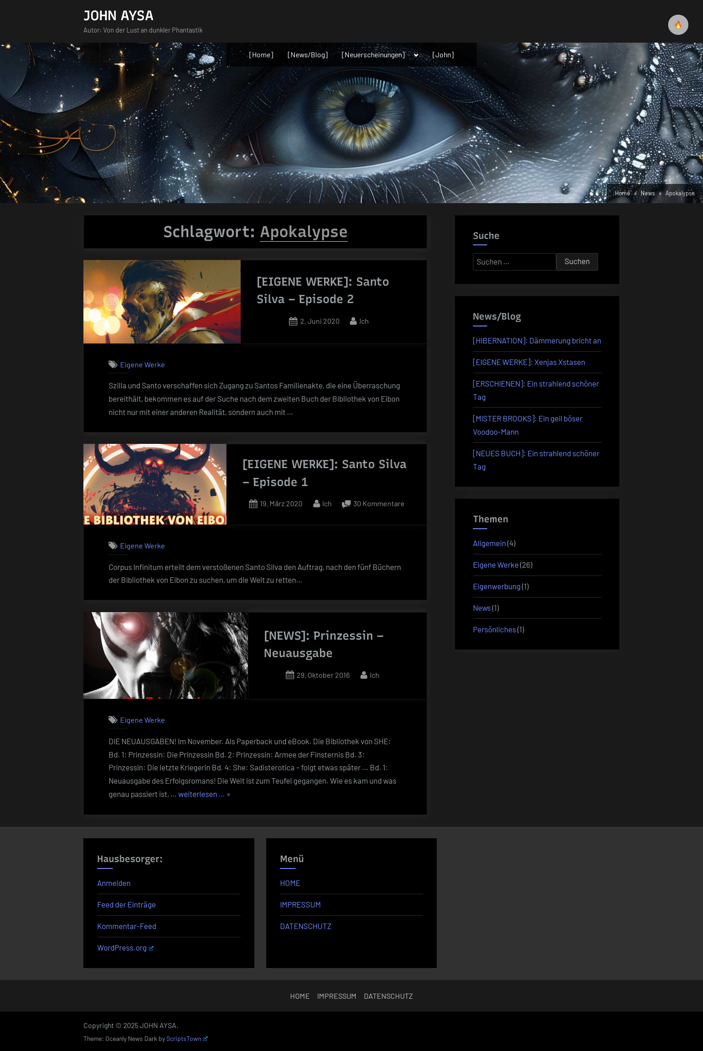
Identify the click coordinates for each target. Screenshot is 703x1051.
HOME (290, 882)
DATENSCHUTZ (305, 925)
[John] (443, 54)
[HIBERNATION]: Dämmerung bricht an (537, 340)
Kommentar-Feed (126, 925)
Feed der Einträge (126, 904)
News (482, 607)
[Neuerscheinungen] (373, 54)
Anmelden (114, 882)
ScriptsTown (187, 1038)
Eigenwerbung (497, 586)
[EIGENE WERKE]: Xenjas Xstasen (529, 361)
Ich (364, 320)
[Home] (261, 54)
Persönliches (494, 629)
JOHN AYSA (118, 15)
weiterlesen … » (204, 794)
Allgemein (489, 543)
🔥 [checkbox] (678, 24)
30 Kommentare (379, 503)
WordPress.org (125, 947)
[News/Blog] (308, 54)
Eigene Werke (142, 364)
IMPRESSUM (300, 904)
